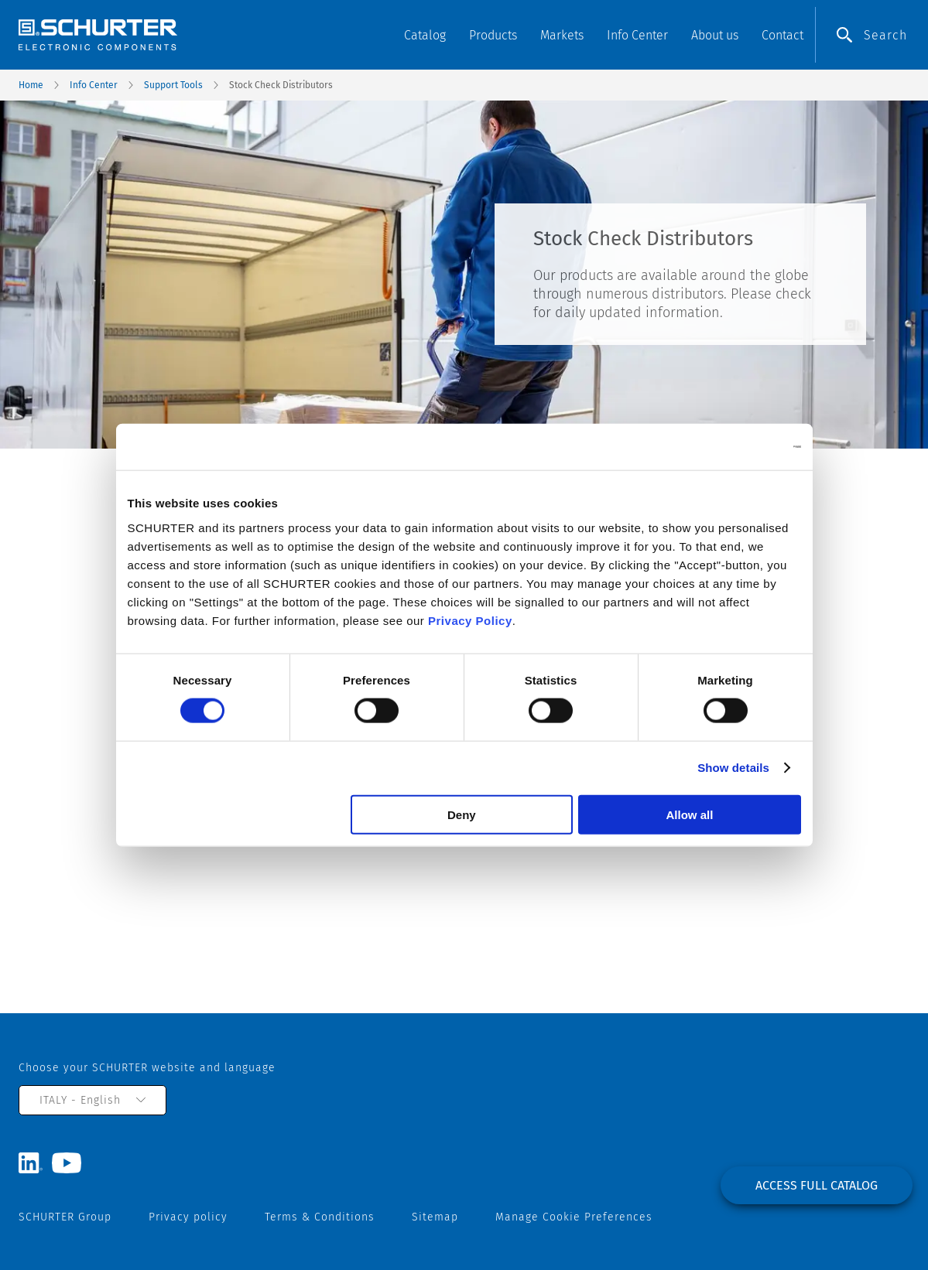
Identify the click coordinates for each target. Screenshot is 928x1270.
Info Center (94, 85)
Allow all (690, 814)
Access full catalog (816, 1185)
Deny (461, 814)
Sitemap (435, 1217)
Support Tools (173, 85)
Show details (733, 767)
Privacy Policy (470, 619)
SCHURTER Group (65, 1217)
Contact (782, 35)
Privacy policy (188, 1217)
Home (31, 85)
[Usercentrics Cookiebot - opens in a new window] (733, 447)
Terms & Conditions (320, 1217)
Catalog (425, 35)
